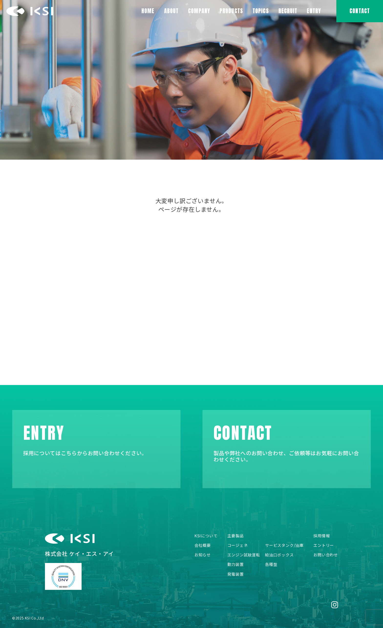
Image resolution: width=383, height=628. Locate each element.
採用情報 (321, 535)
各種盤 (271, 564)
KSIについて (206, 535)
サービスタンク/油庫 (284, 545)
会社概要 (202, 545)
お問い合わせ (325, 554)
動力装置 (235, 564)
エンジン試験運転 (243, 554)
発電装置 (235, 574)
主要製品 (235, 535)
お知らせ (202, 554)
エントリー (323, 545)
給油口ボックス (279, 554)
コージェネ (237, 545)
